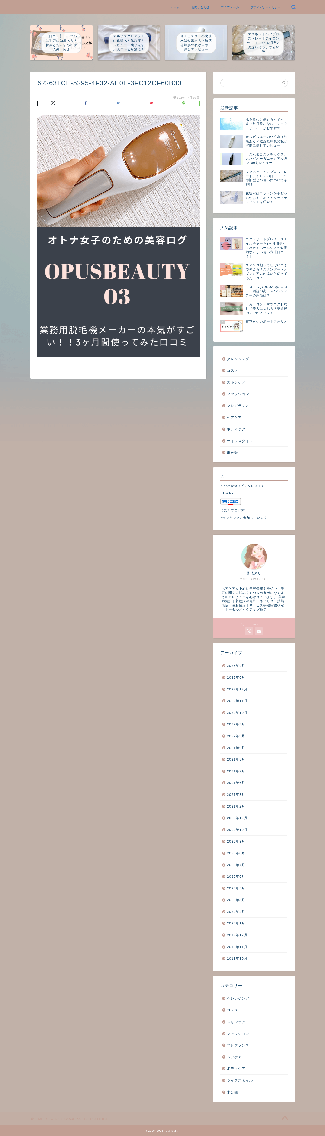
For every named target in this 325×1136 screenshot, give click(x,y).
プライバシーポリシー (266, 7)
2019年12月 (237, 935)
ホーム (175, 7)
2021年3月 (236, 794)
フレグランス (238, 406)
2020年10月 (237, 830)
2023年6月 (236, 677)
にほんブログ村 (232, 510)
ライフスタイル (240, 441)
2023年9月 (236, 666)
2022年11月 (237, 701)
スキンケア (236, 382)
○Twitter (226, 493)
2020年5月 (236, 888)
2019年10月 (237, 958)
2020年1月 (236, 923)
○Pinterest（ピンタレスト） (242, 486)
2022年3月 (236, 736)
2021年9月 (236, 748)
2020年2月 (236, 912)
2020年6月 (236, 876)
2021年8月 (236, 759)
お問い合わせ (200, 7)
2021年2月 (236, 806)
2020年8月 (236, 853)
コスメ (232, 370)
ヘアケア (234, 417)
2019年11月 (237, 947)
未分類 (232, 452)
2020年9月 (236, 841)
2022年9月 (236, 724)
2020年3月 (236, 900)
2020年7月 (236, 865)
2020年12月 (237, 818)
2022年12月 (237, 689)
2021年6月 (236, 783)
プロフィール (230, 7)
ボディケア (236, 429)
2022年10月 (237, 713)
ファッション (238, 394)
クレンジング (238, 359)
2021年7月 (236, 771)
